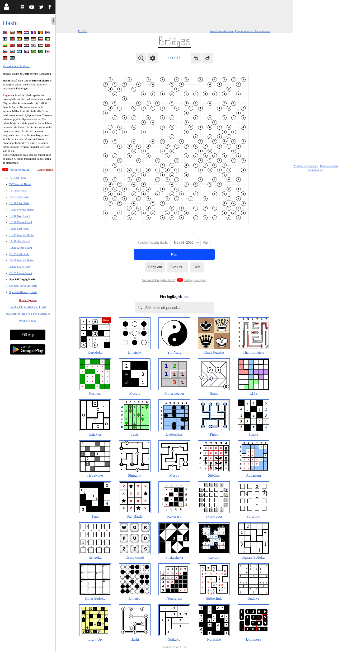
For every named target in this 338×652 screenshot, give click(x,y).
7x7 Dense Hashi (19, 196)
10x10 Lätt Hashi (19, 203)
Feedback (15, 306)
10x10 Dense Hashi (20, 222)
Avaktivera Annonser (222, 31)
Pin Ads (82, 31)
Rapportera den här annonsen (253, 31)
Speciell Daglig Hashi (22, 279)
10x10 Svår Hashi (19, 215)
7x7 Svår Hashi (18, 190)
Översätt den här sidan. (16, 66)
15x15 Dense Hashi (20, 247)
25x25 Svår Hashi (19, 266)
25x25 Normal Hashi (21, 260)
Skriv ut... (177, 267)
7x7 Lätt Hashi (17, 177)
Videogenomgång (19, 169)
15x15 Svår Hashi (19, 241)
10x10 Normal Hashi (21, 209)
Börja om (155, 267)
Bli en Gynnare (27, 300)
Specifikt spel (30, 306)
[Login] (6, 8)
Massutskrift (13, 313)
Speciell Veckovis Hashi (23, 285)
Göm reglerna (45, 169)
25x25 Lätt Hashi (19, 254)
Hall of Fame (29, 313)
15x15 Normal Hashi (21, 234)
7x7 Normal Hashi (20, 184)
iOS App (27, 335)
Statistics (44, 313)
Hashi (10, 22)
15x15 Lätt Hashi (19, 228)
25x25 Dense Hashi (20, 273)
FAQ (43, 306)
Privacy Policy (27, 320)
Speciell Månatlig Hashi (23, 292)
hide (186, 296)
